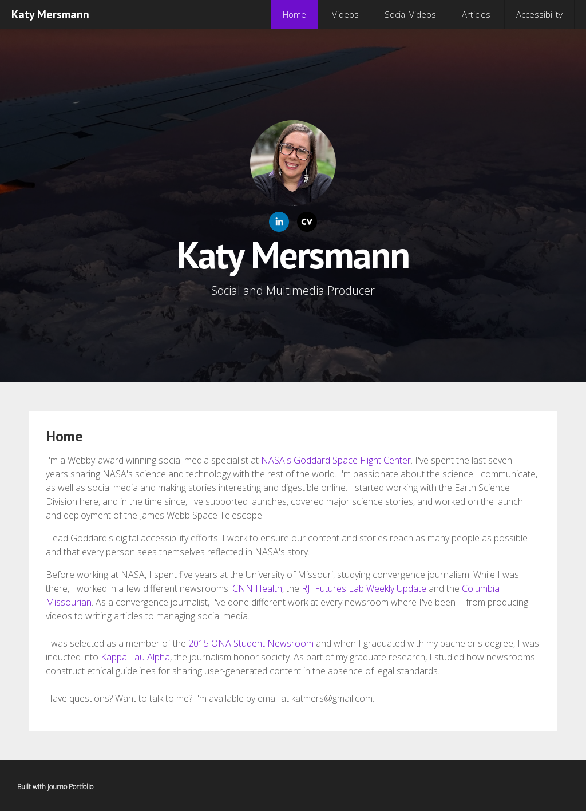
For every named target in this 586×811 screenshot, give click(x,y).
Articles (476, 14)
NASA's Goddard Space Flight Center (336, 460)
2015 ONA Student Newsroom (251, 643)
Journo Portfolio (70, 787)
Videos (345, 14)
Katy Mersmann (50, 14)
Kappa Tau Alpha (135, 657)
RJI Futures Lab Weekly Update (364, 588)
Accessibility (539, 14)
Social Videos (410, 14)
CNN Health (257, 588)
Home (294, 14)
